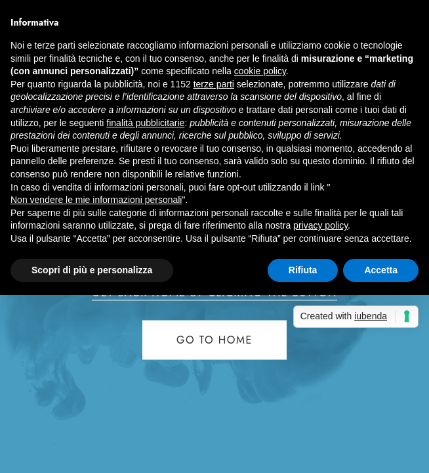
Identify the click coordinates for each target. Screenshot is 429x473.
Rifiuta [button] (303, 270)
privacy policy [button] (320, 225)
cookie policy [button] (260, 71)
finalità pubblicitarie (145, 123)
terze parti (214, 84)
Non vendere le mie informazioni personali (96, 199)
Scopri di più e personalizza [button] (91, 270)
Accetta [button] (381, 270)
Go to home (214, 340)
